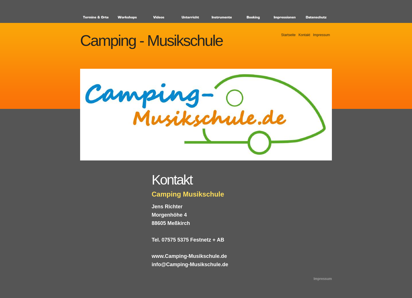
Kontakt (304, 35)
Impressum (321, 35)
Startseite (288, 35)
